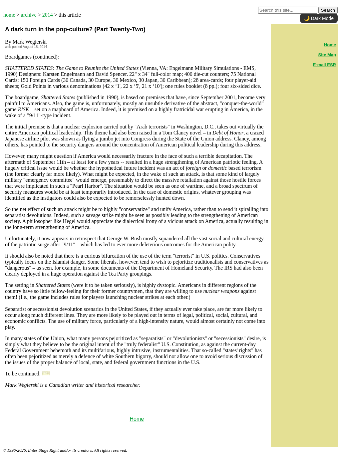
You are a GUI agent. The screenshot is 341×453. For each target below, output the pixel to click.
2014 (47, 15)
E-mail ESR (324, 64)
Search (328, 10)
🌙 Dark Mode (319, 18)
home (9, 15)
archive (29, 15)
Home (137, 419)
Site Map (327, 54)
